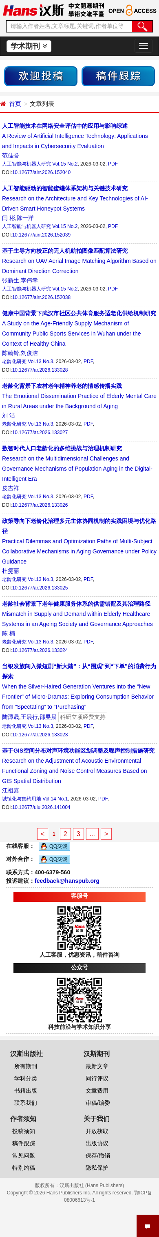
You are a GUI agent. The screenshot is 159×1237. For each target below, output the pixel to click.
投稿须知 (23, 1131)
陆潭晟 (10, 717)
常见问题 (23, 1155)
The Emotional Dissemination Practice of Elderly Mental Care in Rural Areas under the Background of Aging (79, 396)
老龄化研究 (14, 361)
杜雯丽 (10, 571)
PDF (112, 164)
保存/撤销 (98, 1155)
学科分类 (25, 1078)
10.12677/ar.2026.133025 (40, 588)
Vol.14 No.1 (55, 799)
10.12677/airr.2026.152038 (41, 297)
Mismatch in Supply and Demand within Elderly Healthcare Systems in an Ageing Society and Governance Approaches (77, 613)
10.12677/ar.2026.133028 (40, 370)
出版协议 (97, 1143)
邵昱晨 (48, 717)
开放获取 (97, 1131)
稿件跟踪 (23, 1143)
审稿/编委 (98, 1102)
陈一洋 (25, 218)
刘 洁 (8, 415)
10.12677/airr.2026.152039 (41, 235)
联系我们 (25, 1102)
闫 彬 (8, 218)
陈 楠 (8, 633)
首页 (15, 103)
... (92, 833)
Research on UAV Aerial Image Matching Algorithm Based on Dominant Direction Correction (79, 260)
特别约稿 (23, 1167)
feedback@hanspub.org (67, 881)
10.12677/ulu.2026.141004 (41, 807)
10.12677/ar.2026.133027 (40, 432)
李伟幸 (29, 280)
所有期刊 (25, 1066)
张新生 (10, 280)
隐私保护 (97, 1167)
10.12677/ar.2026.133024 (40, 650)
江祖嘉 (10, 790)
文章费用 (97, 1090)
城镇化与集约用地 (21, 799)
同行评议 (97, 1078)
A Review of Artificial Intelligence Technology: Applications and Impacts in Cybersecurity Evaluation (75, 136)
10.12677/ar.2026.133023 (40, 735)
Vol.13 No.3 (40, 361)
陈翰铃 (10, 353)
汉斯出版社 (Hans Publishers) (92, 1185)
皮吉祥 (10, 488)
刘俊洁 (29, 353)
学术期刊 (29, 46)
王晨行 (29, 717)
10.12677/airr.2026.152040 (41, 172)
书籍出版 (25, 1090)
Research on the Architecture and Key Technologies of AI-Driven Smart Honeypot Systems (75, 198)
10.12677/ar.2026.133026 (40, 505)
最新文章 (97, 1066)
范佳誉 (10, 155)
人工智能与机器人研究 (26, 164)
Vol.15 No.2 (64, 164)
